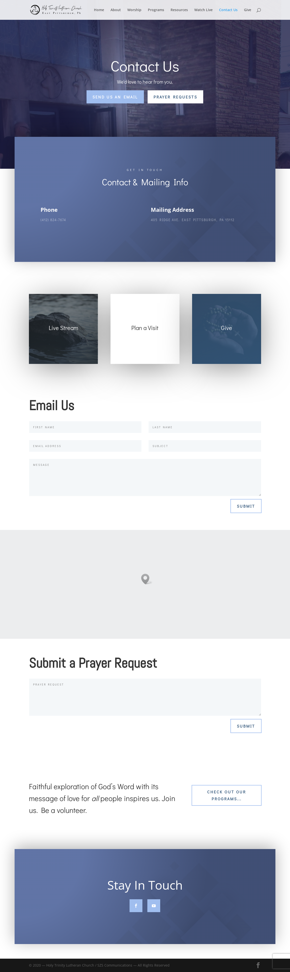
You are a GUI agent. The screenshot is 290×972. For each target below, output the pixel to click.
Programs (156, 10)
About (116, 10)
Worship (134, 10)
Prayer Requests (175, 96)
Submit (246, 506)
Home (99, 10)
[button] (147, 579)
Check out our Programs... (226, 795)
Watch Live (203, 10)
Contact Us (228, 10)
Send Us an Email (115, 96)
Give (247, 10)
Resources (179, 10)
